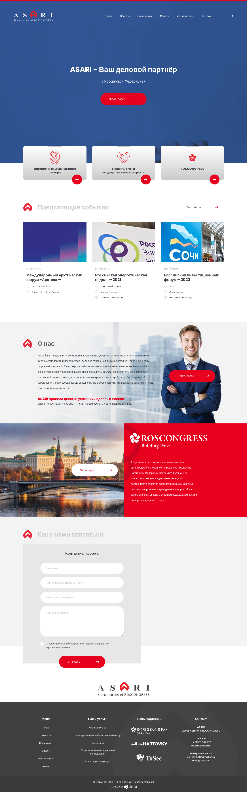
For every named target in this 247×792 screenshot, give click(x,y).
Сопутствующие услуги (97, 760)
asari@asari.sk (201, 759)
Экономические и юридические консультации (98, 751)
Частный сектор (97, 727)
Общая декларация (143, 781)
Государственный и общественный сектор (97, 734)
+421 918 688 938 (201, 745)
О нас (109, 16)
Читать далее (117, 99)
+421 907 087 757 (201, 741)
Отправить (74, 661)
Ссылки (164, 16)
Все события (194, 206)
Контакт (206, 16)
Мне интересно (186, 16)
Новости (125, 16)
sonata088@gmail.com (201, 756)
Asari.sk (126, 781)
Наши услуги (145, 16)
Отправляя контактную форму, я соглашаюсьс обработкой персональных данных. (77, 644)
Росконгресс (97, 742)
